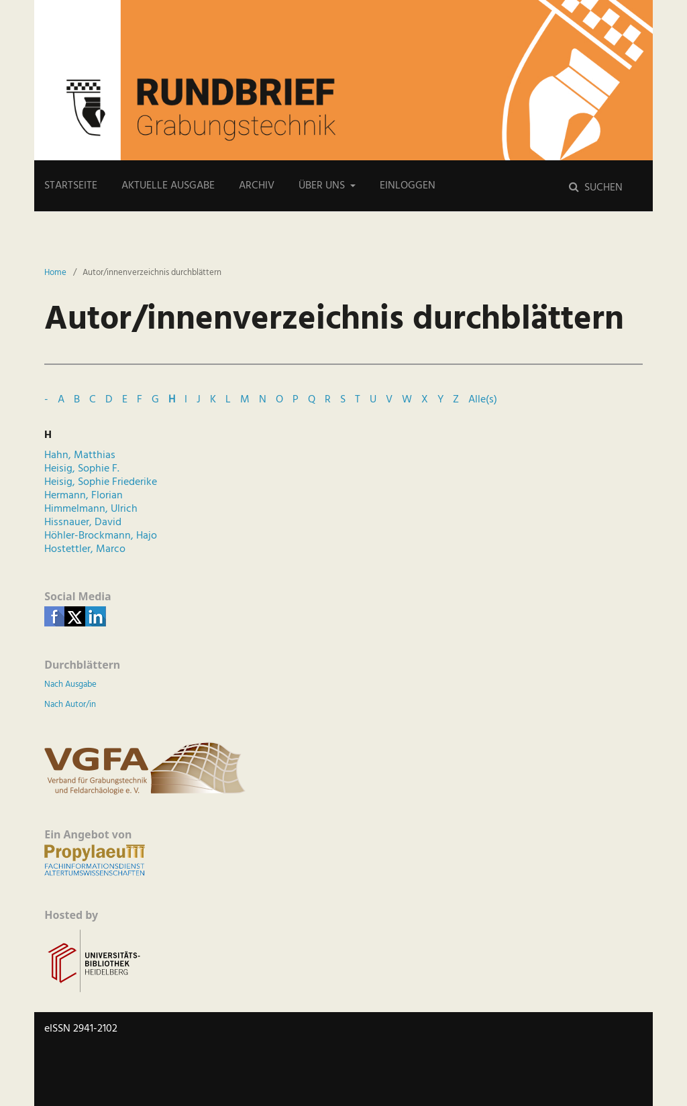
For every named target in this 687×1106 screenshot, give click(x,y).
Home (55, 273)
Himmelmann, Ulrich (91, 509)
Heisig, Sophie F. (81, 469)
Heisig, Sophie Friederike (100, 482)
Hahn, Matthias (79, 455)
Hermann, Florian (83, 495)
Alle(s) (482, 399)
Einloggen (407, 186)
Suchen (602, 188)
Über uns (323, 186)
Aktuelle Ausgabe (168, 186)
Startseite (70, 186)
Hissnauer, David (82, 522)
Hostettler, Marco (84, 549)
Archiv (256, 186)
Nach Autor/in (70, 705)
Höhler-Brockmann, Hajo (100, 536)
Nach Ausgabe (70, 684)
